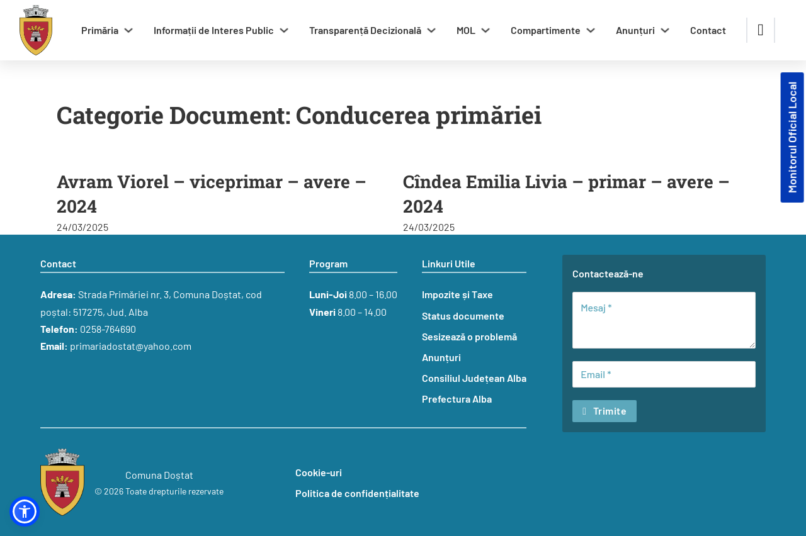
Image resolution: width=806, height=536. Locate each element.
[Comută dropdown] (128, 30)
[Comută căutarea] (760, 30)
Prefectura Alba (457, 399)
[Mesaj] (664, 320)
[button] (25, 511)
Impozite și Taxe (457, 294)
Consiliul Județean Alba (474, 378)
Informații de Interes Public (214, 30)
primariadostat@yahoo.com (130, 346)
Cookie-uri (318, 472)
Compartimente (546, 30)
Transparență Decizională (365, 30)
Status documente (463, 315)
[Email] (664, 374)
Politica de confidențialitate (357, 493)
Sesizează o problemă (469, 336)
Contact (708, 30)
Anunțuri (635, 30)
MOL (466, 30)
